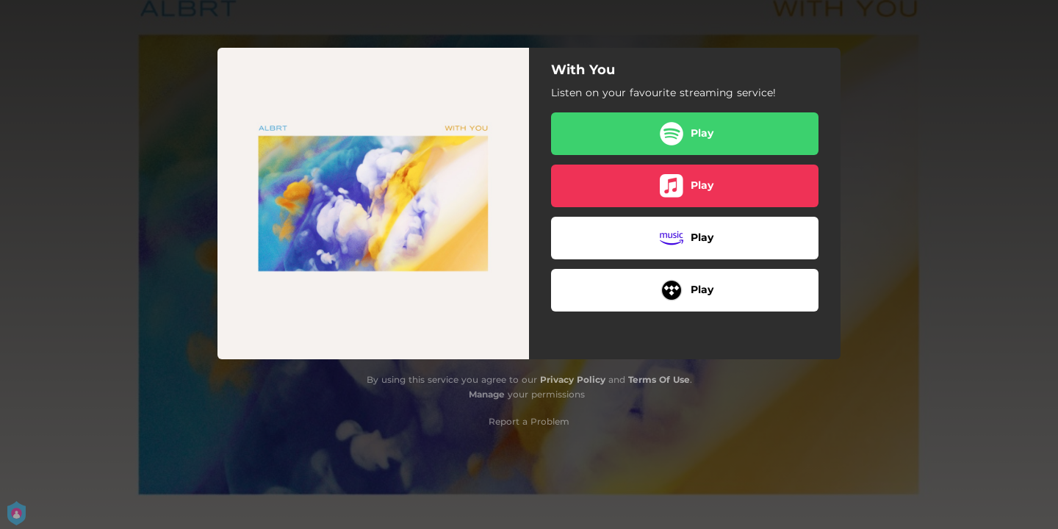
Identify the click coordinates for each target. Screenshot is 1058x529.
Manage (487, 394)
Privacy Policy (572, 379)
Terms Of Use (659, 379)
